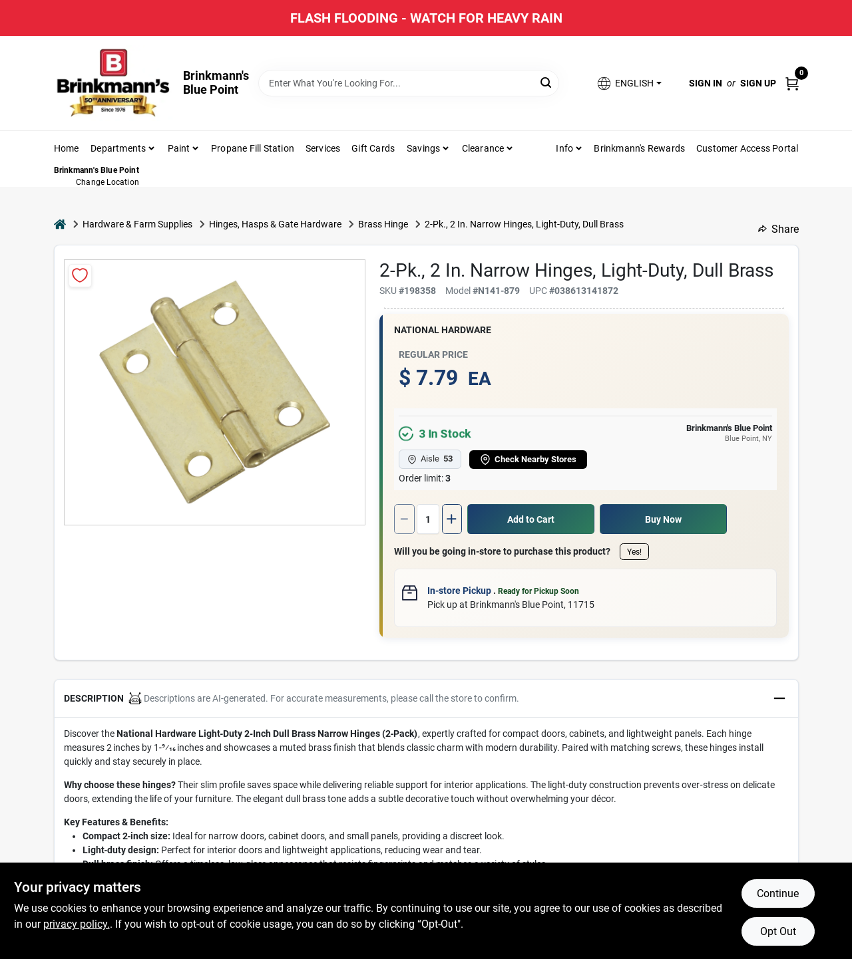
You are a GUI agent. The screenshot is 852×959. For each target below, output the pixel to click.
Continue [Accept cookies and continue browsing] (778, 893)
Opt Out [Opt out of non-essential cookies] (778, 931)
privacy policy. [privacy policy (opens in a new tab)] (76, 924)
